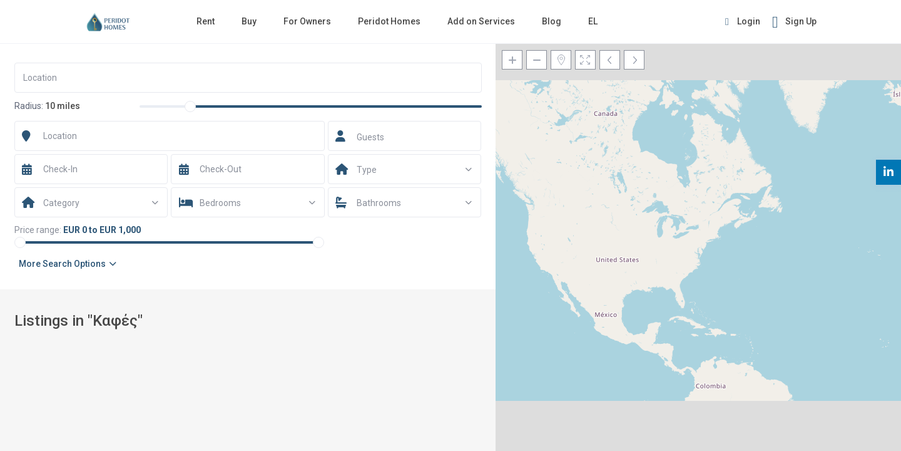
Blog (551, 21)
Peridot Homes (389, 21)
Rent (205, 21)
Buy (249, 21)
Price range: (37, 230)
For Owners (307, 21)
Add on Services (481, 21)
